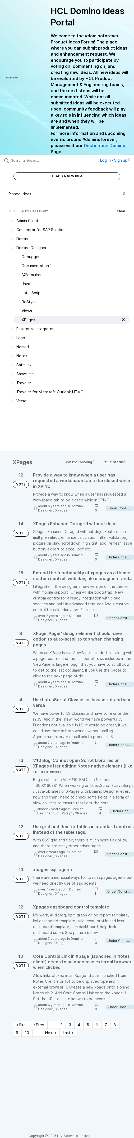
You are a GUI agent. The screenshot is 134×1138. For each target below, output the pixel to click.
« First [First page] (21, 1024)
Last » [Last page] (68, 1032)
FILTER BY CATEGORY (28, 211)
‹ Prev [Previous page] (39, 1024)
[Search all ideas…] (40, 160)
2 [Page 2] (61, 1024)
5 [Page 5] (88, 1024)
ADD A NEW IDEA (66, 176)
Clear (121, 211)
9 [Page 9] (17, 1032)
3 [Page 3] (70, 1024)
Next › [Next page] (50, 1032)
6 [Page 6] (97, 1024)
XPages (61, 510)
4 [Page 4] (79, 1024)
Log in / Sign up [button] (115, 160)
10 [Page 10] (27, 1032)
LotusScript (63, 813)
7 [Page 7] (106, 1024)
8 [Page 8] (115, 1024)
